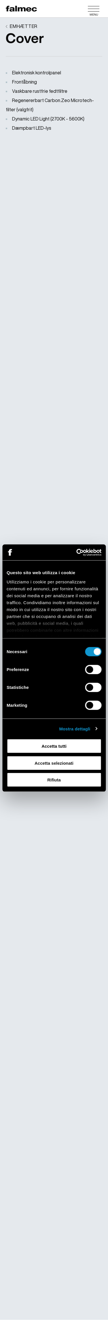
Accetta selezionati (54, 762)
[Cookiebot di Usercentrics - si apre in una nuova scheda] (76, 552)
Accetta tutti (54, 746)
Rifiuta (54, 779)
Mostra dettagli (74, 728)
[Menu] (93, 8)
